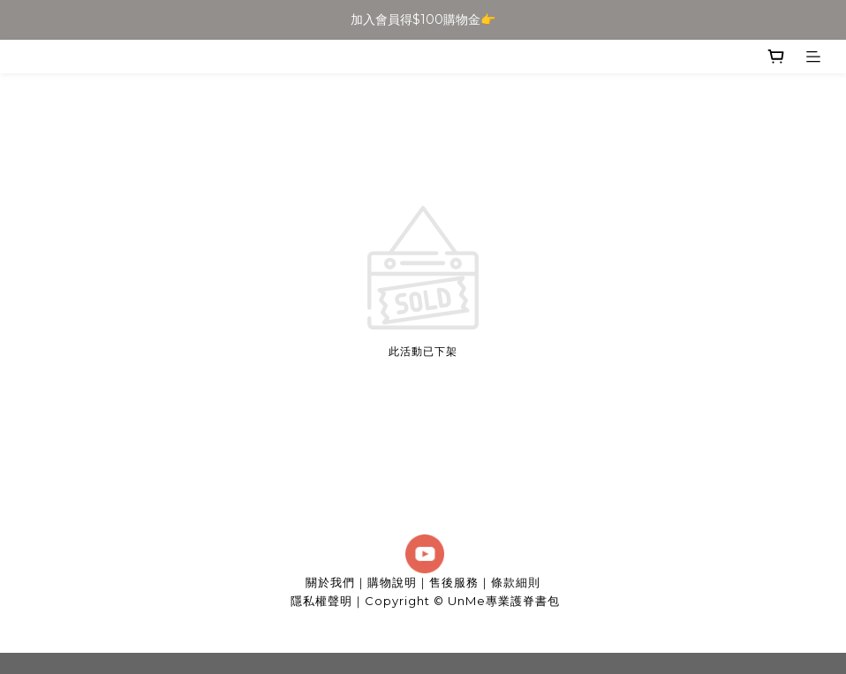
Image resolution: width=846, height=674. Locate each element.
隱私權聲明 (321, 601)
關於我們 (330, 582)
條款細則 (515, 582)
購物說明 (392, 582)
